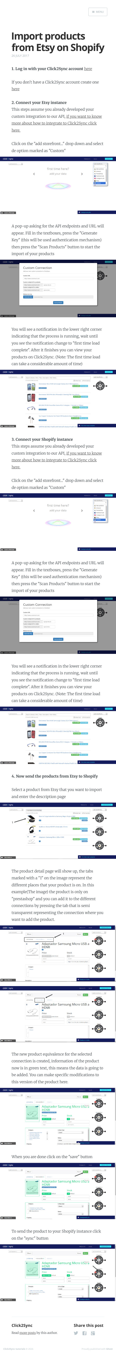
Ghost (109, 1348)
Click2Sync (22, 1325)
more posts (27, 1333)
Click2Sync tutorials (14, 1348)
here (88, 68)
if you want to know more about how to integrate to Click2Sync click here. (57, 123)
